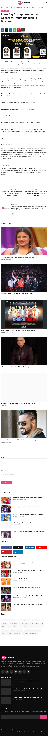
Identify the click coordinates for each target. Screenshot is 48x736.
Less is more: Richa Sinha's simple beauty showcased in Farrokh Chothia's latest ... (12, 193)
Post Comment (6, 483)
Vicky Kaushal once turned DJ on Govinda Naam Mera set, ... (19, 440)
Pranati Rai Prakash (7, 633)
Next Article (36, 189)
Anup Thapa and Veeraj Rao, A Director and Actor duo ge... (18, 330)
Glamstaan (14, 204)
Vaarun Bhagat (39, 627)
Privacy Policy (26, 732)
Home (2, 7)
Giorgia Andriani (26, 620)
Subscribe (43, 717)
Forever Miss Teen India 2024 (30, 633)
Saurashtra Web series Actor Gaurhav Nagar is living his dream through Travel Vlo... (36, 193)
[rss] (28, 672)
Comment (4, 471)
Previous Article (12, 189)
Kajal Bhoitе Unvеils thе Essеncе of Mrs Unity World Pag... (27, 497)
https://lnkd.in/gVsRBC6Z (27, 138)
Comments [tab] (5, 452)
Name (2, 457)
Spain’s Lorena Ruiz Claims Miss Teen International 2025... (27, 570)
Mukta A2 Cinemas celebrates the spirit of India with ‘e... (28, 698)
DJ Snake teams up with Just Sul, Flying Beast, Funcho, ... (18, 294)
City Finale (4, 623)
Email (2, 464)
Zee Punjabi (5, 630)
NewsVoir (43, 732)
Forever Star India (24, 623)
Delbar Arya (5, 627)
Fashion (20, 630)
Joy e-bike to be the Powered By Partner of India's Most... (18, 403)
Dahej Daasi (17, 633)
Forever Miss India (28, 627)
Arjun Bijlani (37, 630)
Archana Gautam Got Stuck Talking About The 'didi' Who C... (19, 257)
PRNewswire (35, 732)
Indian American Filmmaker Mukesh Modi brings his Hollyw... (19, 367)
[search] (46, 3)
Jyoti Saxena (36, 620)
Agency (2, 296)
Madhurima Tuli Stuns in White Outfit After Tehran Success (27, 579)
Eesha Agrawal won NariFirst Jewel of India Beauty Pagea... (29, 689)
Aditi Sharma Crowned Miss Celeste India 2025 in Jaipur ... (27, 587)
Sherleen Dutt (28, 630)
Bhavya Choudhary (16, 499)
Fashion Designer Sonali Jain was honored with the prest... (27, 523)
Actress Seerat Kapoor (16, 627)
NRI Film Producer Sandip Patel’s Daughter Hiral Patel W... (27, 562)
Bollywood (13, 630)
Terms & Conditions (15, 732)
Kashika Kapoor (13, 623)
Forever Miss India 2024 (37, 623)
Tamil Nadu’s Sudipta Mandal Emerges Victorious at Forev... (28, 514)
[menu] (2, 3)
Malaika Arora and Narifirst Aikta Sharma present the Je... (28, 680)
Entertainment (8, 7)
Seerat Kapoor (16, 620)
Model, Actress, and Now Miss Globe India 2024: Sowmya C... (28, 531)
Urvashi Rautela (6, 620)
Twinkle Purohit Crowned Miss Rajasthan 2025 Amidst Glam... (28, 596)
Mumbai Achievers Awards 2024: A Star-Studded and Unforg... (28, 506)
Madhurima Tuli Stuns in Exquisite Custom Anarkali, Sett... (27, 604)
